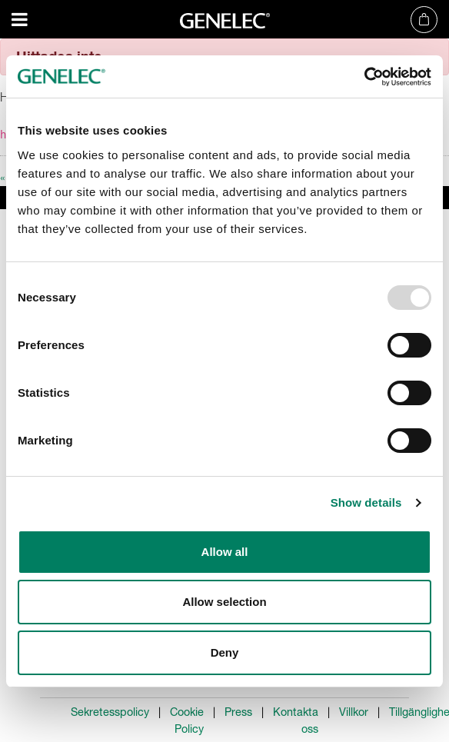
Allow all (224, 551)
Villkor (353, 712)
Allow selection (224, 601)
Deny (225, 652)
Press (238, 712)
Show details (366, 502)
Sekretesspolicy (110, 712)
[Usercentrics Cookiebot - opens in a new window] (364, 77)
